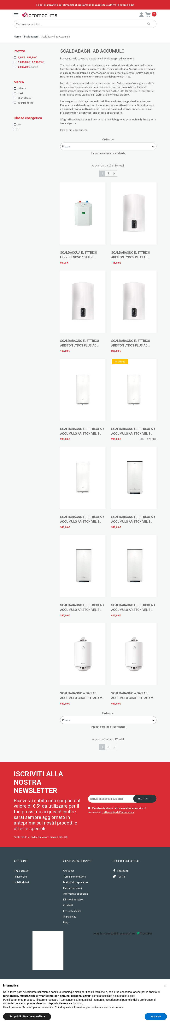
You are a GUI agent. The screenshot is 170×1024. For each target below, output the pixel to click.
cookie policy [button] (127, 995)
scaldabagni (77, 65)
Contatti (68, 905)
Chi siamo (68, 870)
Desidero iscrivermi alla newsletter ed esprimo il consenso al (117, 810)
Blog (65, 922)
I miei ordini (20, 876)
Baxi (18, 93)
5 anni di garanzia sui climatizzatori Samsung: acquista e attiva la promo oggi (85, 4)
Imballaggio (69, 916)
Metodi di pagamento (75, 882)
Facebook (121, 870)
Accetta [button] (156, 1016)
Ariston (20, 88)
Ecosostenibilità (72, 911)
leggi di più (66, 129)
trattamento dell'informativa (118, 812)
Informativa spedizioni (75, 893)
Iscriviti (144, 798)
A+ (17, 124)
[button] (165, 985)
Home (17, 36)
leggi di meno (80, 129)
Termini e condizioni (74, 876)
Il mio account (21, 870)
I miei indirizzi (21, 882)
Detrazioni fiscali (72, 888)
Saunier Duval (23, 102)
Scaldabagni (31, 36)
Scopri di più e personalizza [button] (27, 1016)
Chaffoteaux (22, 97)
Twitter (119, 876)
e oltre (26, 66)
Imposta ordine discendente (108, 153)
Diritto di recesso (73, 899)
